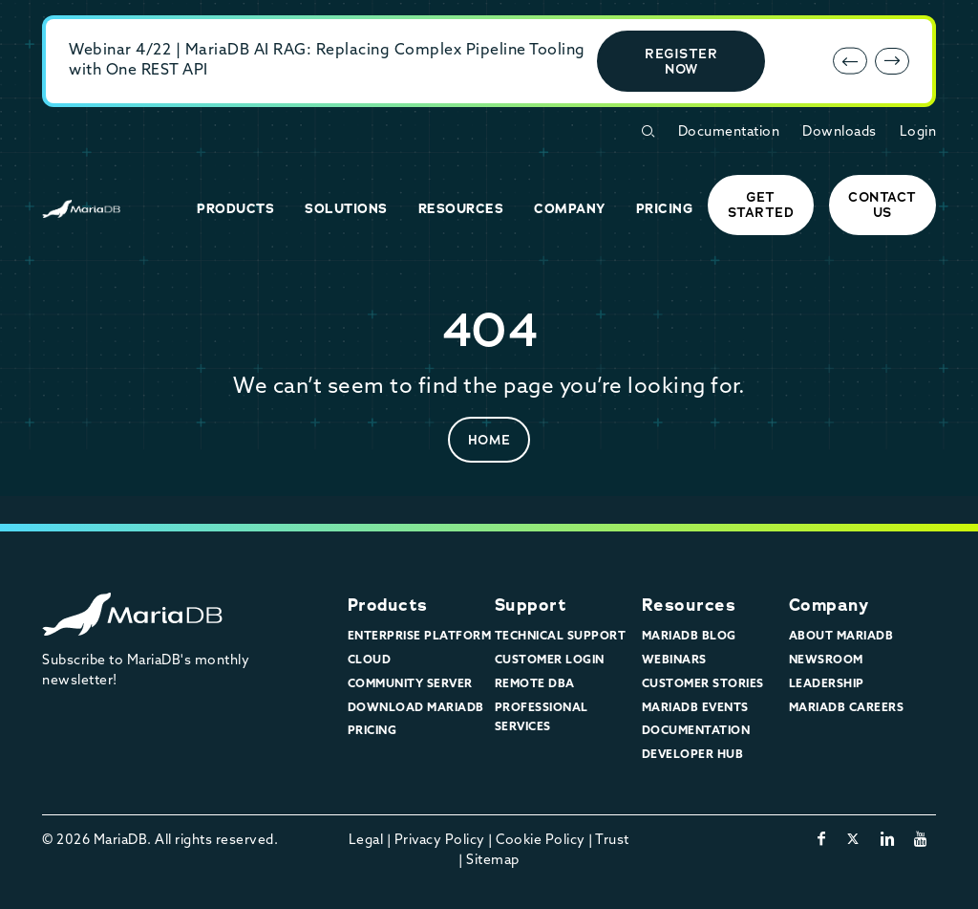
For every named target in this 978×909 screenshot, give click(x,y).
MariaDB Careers (846, 708)
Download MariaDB (416, 708)
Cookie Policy (540, 840)
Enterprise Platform (420, 636)
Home (489, 439)
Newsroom (826, 660)
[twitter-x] (853, 840)
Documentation (729, 132)
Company (829, 605)
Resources (689, 605)
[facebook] (822, 840)
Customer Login (550, 660)
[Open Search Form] (647, 131)
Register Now (681, 61)
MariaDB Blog (689, 636)
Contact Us (882, 204)
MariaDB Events (695, 708)
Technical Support (561, 636)
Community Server (410, 684)
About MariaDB (841, 636)
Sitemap (493, 861)
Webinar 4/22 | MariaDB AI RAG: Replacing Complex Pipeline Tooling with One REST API (327, 60)
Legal (366, 840)
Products (388, 605)
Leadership (826, 684)
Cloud (370, 660)
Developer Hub (693, 755)
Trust (612, 840)
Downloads (839, 132)
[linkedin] (888, 840)
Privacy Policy (439, 840)
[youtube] (921, 840)
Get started (761, 204)
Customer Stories (703, 684)
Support (531, 605)
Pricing (372, 731)
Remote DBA (535, 684)
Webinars (674, 660)
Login (918, 132)
